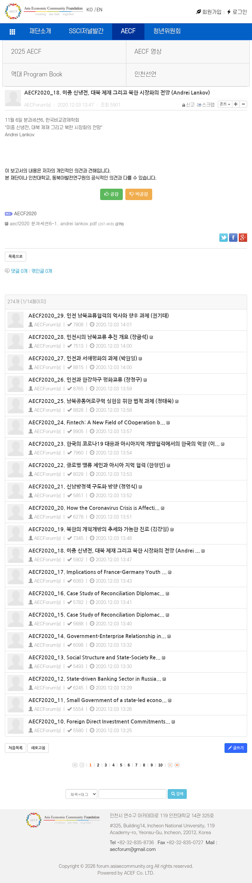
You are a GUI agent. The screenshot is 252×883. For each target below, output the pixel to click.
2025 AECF (26, 52)
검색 (177, 794)
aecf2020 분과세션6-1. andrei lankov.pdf (53, 223)
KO (90, 10)
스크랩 (206, 105)
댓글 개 (19, 271)
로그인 (236, 12)
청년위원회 (167, 31)
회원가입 (209, 12)
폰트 (225, 104)
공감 (111, 194)
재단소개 (40, 31)
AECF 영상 (148, 52)
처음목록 (15, 748)
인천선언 (145, 74)
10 (160, 765)
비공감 (139, 194)
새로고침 (38, 748)
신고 (188, 105)
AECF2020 (25, 213)
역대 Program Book (36, 74)
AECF (128, 31)
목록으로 (15, 257)
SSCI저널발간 (86, 31)
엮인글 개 (41, 271)
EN (99, 10)
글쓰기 (236, 748)
